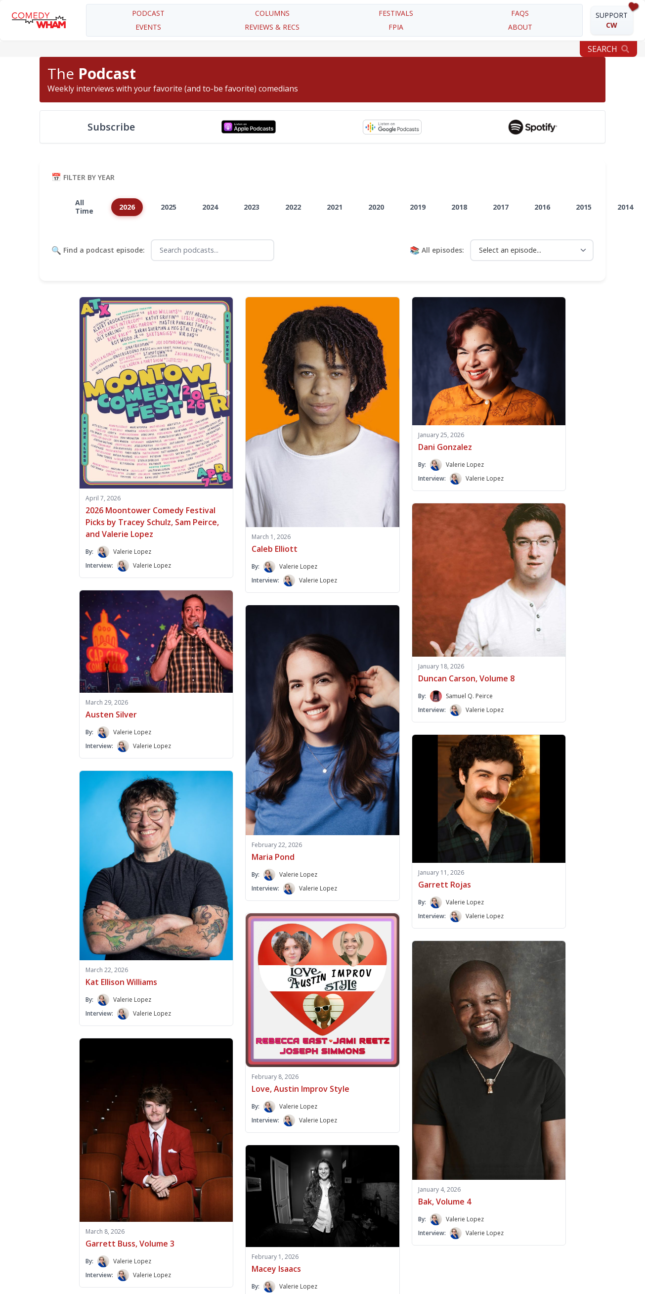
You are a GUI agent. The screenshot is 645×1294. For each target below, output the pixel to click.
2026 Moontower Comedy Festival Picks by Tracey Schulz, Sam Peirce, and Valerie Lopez (152, 522)
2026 (127, 207)
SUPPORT (612, 20)
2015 (584, 207)
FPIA (395, 27)
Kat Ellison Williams (121, 982)
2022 (293, 207)
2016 (542, 207)
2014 (625, 207)
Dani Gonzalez (445, 447)
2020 (376, 207)
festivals (396, 13)
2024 (210, 207)
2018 (459, 207)
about (520, 27)
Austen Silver (111, 714)
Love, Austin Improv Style (300, 1088)
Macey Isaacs (276, 1268)
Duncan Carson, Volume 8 (466, 678)
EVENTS (148, 27)
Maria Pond (273, 856)
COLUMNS (272, 13)
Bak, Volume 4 (444, 1201)
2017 (501, 207)
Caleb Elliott (275, 548)
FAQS (520, 13)
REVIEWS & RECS (272, 27)
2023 (251, 207)
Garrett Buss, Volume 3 (130, 1243)
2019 (418, 207)
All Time (84, 207)
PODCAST (148, 13)
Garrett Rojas (444, 884)
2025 (168, 207)
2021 (335, 207)
